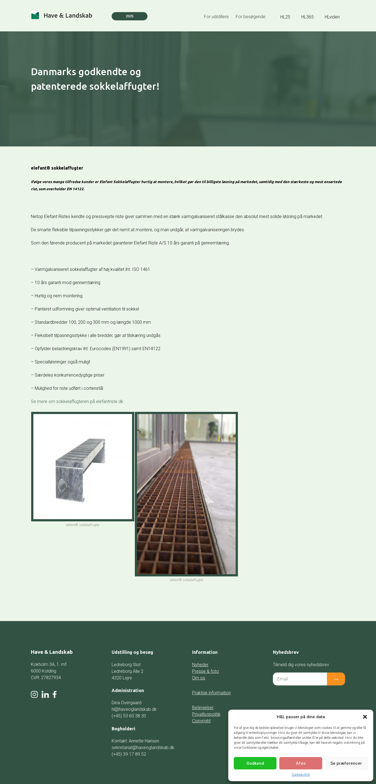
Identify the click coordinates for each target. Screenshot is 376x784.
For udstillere (216, 16)
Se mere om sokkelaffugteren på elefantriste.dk (77, 401)
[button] (365, 717)
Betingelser (203, 707)
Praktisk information (211, 692)
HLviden (332, 17)
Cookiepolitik (301, 775)
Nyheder (200, 664)
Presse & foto (205, 671)
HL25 (285, 17)
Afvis (301, 763)
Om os (198, 677)
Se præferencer (346, 763)
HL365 (307, 17)
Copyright (201, 720)
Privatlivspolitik (206, 714)
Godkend (255, 763)
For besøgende (250, 16)
